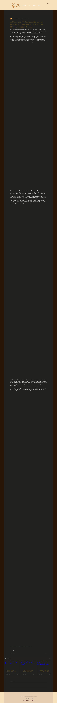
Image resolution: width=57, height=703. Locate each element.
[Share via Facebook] (10, 650)
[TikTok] (30, 698)
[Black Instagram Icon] (28, 698)
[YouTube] (32, 698)
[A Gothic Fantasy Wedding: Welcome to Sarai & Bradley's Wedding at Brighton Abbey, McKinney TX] (12, 665)
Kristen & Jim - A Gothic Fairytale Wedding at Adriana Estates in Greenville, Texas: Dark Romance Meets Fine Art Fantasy (28, 671)
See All (50, 658)
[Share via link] (17, 650)
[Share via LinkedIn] (15, 650)
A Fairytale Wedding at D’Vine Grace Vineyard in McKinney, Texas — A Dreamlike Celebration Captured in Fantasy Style (44, 671)
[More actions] (46, 18)
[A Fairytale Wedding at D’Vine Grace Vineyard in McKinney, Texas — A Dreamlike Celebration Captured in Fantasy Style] (44, 665)
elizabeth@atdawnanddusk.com (31, 696)
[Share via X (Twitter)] (13, 650)
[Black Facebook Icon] (27, 698)
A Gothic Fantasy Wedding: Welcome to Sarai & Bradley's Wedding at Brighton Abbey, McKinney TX (12, 671)
